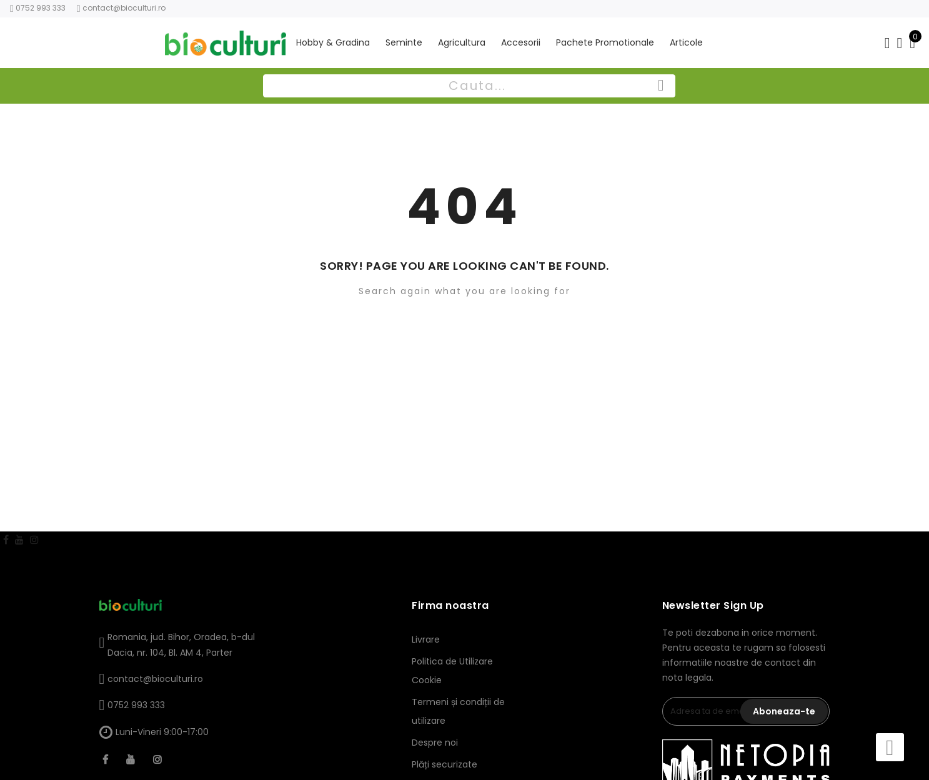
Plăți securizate (444, 764)
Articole (686, 39)
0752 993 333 (136, 705)
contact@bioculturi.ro (124, 7)
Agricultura (461, 39)
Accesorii (520, 39)
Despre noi (435, 742)
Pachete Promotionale (605, 39)
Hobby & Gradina (333, 39)
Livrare (426, 639)
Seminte (403, 39)
